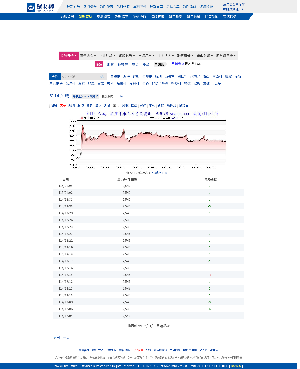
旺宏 (228, 76)
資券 (89, 105)
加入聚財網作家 (208, 350)
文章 (63, 105)
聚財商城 (85, 16)
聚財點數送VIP (233, 9)
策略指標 (229, 16)
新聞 (161, 105)
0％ (121, 96)
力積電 (170, 76)
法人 (98, 105)
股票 (99, 64)
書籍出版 (124, 350)
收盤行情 (67, 55)
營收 (125, 105)
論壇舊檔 (84, 350)
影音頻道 (193, 16)
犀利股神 (139, 6)
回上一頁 (63, 337)
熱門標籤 (90, 6)
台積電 (115, 76)
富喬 (100, 83)
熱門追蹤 (189, 6)
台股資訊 (67, 16)
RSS (148, 350)
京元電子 (56, 83)
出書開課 (111, 350)
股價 (80, 105)
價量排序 (86, 55)
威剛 (110, 83)
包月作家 (123, 6)
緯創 (158, 76)
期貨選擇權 (224, 55)
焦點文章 (173, 6)
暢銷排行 (139, 16)
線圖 (71, 105)
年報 (152, 105)
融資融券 (184, 55)
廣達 (81, 83)
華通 (145, 83)
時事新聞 (211, 16)
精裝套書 (157, 16)
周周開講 (103, 16)
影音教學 (175, 16)
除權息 (171, 105)
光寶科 (134, 83)
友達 (206, 83)
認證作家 (97, 350)
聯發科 (176, 83)
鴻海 (126, 76)
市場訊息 (145, 55)
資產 (143, 105)
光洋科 (70, 83)
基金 (146, 64)
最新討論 (73, 6)
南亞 (206, 76)
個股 (54, 105)
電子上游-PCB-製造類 (85, 96)
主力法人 (164, 55)
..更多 (217, 83)
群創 (136, 76)
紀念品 (184, 105)
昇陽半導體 (160, 83)
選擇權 (123, 64)
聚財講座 (121, 16)
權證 (135, 64)
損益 (134, 105)
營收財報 (203, 55)
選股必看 (125, 55)
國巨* (181, 76)
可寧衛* (194, 76)
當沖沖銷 (106, 55)
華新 (238, 76)
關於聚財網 (190, 350)
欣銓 (91, 83)
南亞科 (217, 76)
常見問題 (175, 350)
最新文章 (156, 6)
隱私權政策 (160, 350)
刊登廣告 (137, 350)
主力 (116, 105)
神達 (187, 83)
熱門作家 (106, 6)
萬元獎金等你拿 (234, 4)
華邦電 (147, 76)
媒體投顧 (206, 6)
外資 (107, 105)
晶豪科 (121, 83)
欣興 (197, 83)
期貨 (110, 64)
